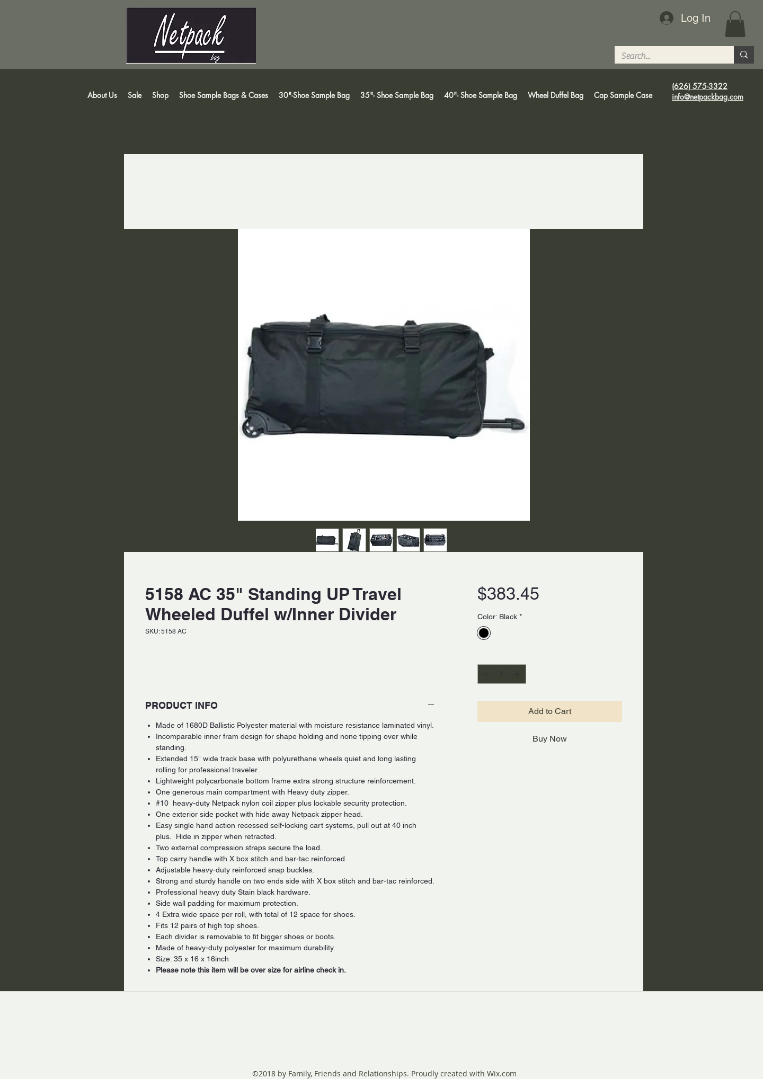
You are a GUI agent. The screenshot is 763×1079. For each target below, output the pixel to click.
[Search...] (666, 56)
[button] (735, 24)
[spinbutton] (501, 674)
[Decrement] (485, 674)
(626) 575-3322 (699, 86)
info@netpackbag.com (707, 97)
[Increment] (518, 674)
